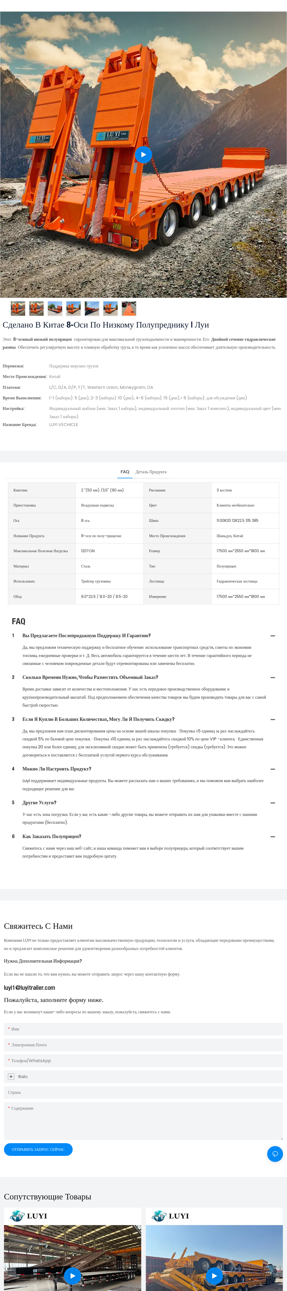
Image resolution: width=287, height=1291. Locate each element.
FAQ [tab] (125, 472)
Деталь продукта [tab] (151, 472)
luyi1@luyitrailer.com (29, 988)
